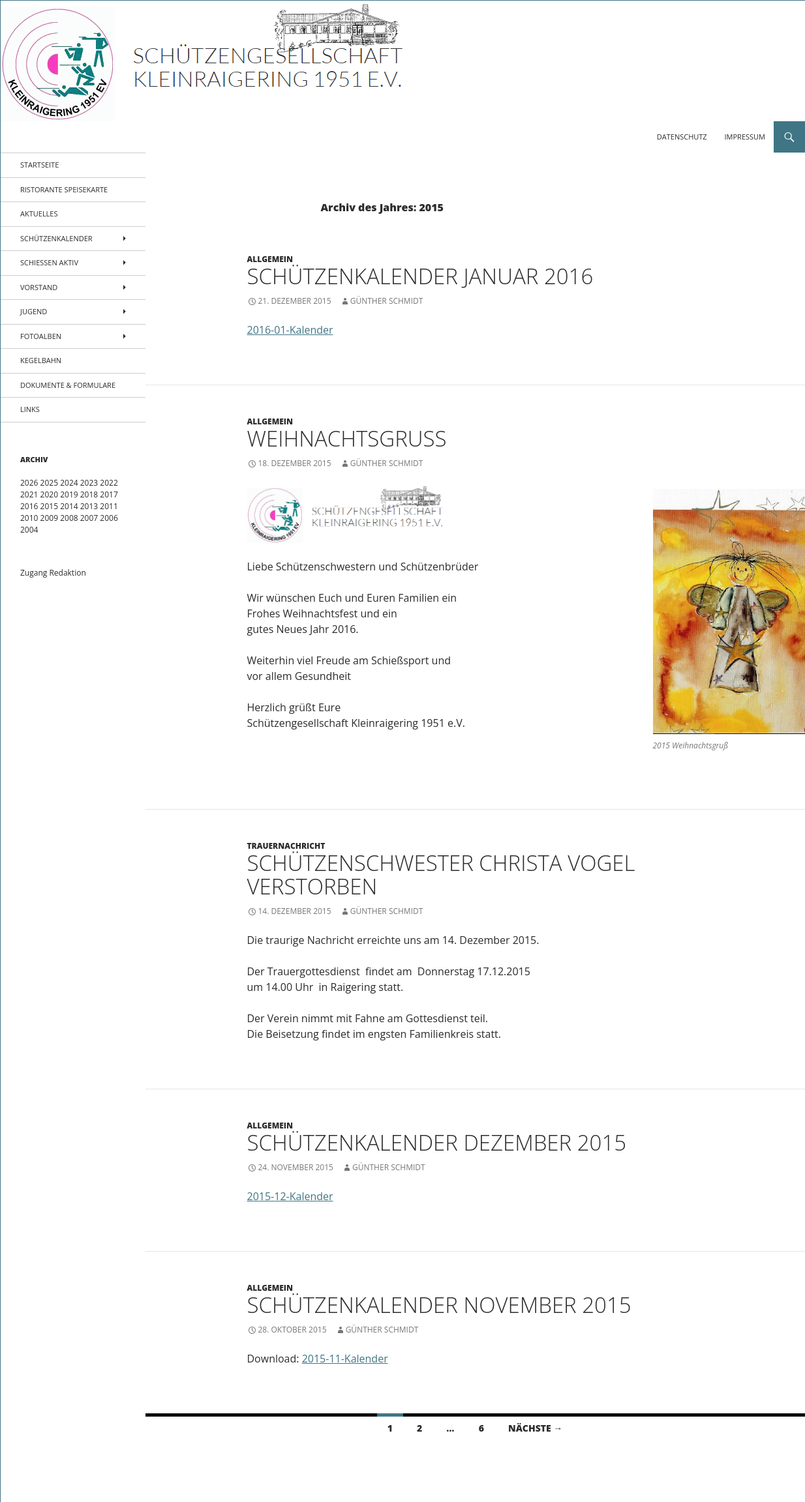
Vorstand (38, 287)
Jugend (33, 311)
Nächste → (535, 1428)
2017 (108, 494)
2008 (69, 517)
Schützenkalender (56, 238)
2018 (89, 494)
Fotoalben (40, 336)
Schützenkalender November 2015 (439, 1304)
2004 (29, 529)
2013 (89, 506)
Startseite (39, 164)
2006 (108, 517)
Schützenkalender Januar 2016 (420, 276)
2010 (29, 517)
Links (30, 409)
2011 (108, 506)
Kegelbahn (40, 360)
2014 (69, 506)
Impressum (745, 136)
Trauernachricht (286, 845)
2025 (49, 482)
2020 (49, 494)
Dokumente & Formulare (67, 385)
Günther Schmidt (386, 300)
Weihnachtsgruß (347, 438)
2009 (49, 517)
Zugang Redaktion (53, 572)
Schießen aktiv (49, 262)
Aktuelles (39, 213)
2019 (69, 494)
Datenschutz (682, 136)
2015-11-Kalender (345, 1358)
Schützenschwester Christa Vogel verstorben (441, 874)
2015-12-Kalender (290, 1196)
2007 (89, 517)
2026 (29, 482)
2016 (29, 506)
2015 (49, 506)
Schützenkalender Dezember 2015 (437, 1142)
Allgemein (270, 259)
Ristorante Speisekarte (64, 189)
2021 (29, 494)
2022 (108, 482)
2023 (89, 482)
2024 (69, 482)
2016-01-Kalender (290, 330)
